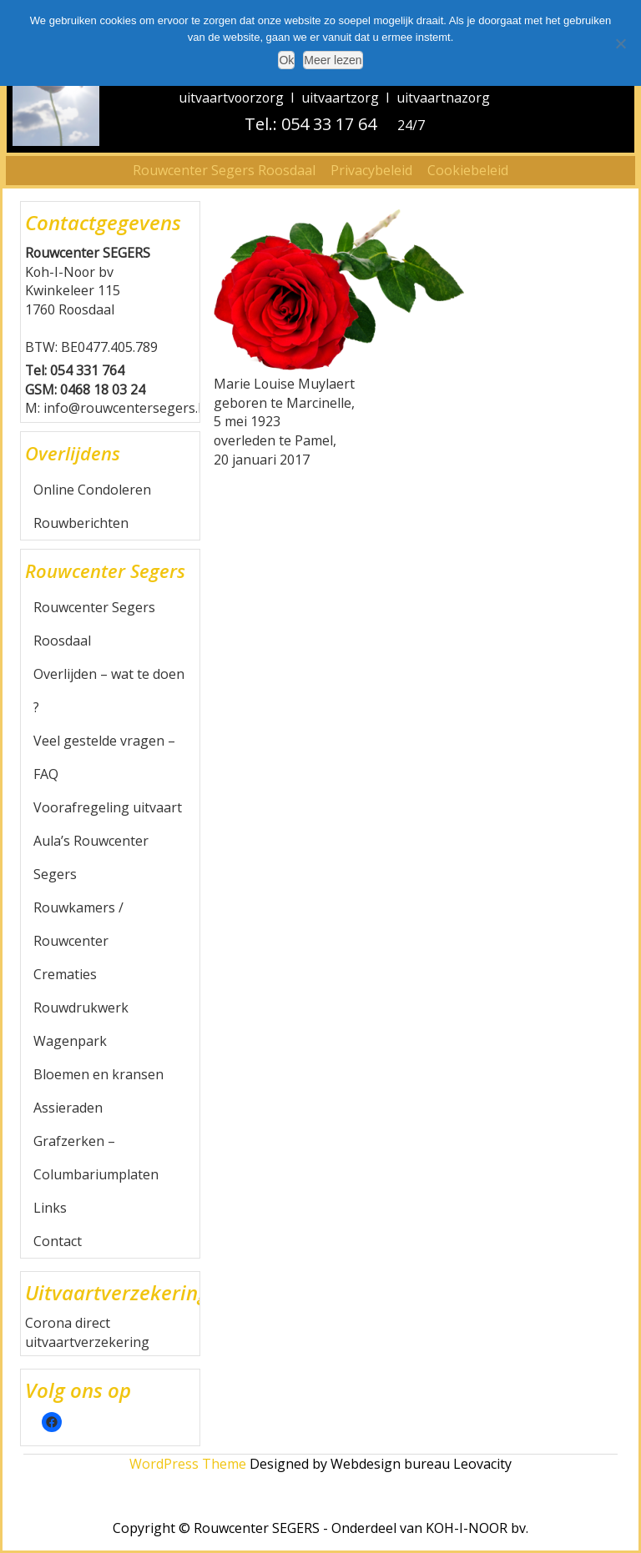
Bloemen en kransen (98, 1074)
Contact (57, 1241)
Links (50, 1208)
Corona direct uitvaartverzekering (87, 1332)
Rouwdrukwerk (81, 1007)
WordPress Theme (187, 1464)
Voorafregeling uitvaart (107, 807)
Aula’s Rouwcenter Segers (91, 857)
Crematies (65, 974)
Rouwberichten (81, 523)
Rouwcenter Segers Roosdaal (224, 170)
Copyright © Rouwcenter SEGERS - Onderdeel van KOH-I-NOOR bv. (320, 1528)
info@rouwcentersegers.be (128, 408)
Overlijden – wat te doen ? (108, 690)
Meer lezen (332, 60)
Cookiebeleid (467, 170)
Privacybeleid (371, 170)
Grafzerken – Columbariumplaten (96, 1158)
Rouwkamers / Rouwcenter (78, 924)
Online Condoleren (92, 489)
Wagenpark (70, 1041)
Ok (286, 60)
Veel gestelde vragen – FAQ (104, 757)
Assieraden (68, 1107)
